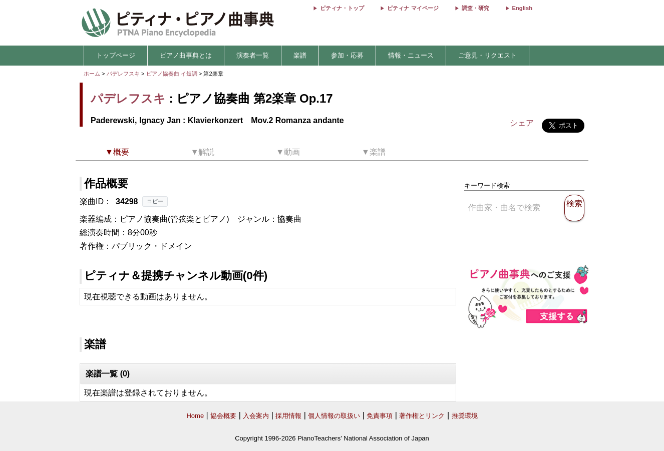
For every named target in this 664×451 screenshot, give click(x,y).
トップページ (115, 55)
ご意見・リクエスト (487, 55)
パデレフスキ (123, 74)
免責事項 (380, 415)
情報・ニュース (411, 55)
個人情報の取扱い (334, 415)
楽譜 (299, 55)
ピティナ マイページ (412, 8)
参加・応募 (347, 55)
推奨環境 (465, 415)
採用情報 (288, 415)
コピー (155, 201)
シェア (522, 123)
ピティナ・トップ (342, 8)
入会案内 (256, 415)
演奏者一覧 (252, 55)
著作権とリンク (422, 415)
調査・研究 (475, 8)
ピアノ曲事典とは (186, 55)
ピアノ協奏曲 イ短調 (171, 74)
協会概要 (223, 415)
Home (195, 415)
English (522, 8)
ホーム (92, 74)
